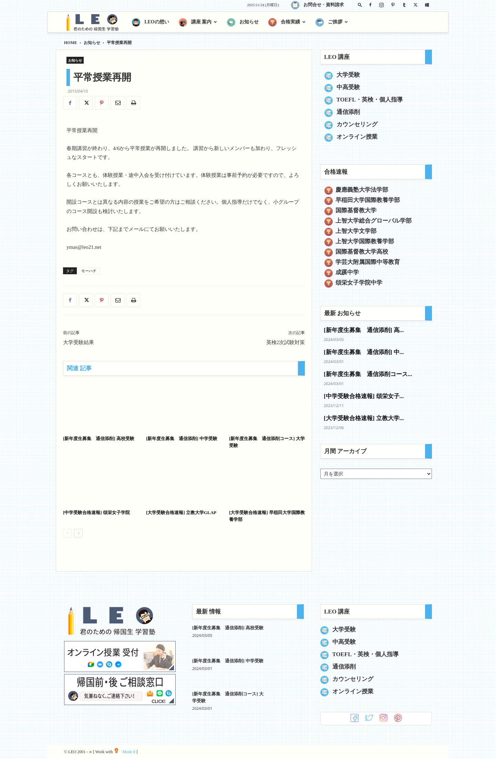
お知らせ (92, 42)
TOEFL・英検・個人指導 (370, 99)
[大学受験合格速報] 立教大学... (364, 418)
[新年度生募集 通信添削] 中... (364, 352)
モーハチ (88, 271)
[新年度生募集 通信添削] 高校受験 (98, 438)
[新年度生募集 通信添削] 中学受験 (181, 438)
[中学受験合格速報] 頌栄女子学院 (96, 512)
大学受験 (348, 75)
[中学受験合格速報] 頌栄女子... (364, 396)
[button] (360, 4)
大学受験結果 (78, 342)
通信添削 (348, 112)
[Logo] (95, 22)
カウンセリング (357, 124)
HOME (70, 42)
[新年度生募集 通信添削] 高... (364, 330)
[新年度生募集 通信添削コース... (368, 374)
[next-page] (78, 533)
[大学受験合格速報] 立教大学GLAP (181, 512)
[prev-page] (67, 533)
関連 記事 (79, 368)
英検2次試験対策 (285, 342)
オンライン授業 (357, 137)
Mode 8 (125, 751)
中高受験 (348, 87)
